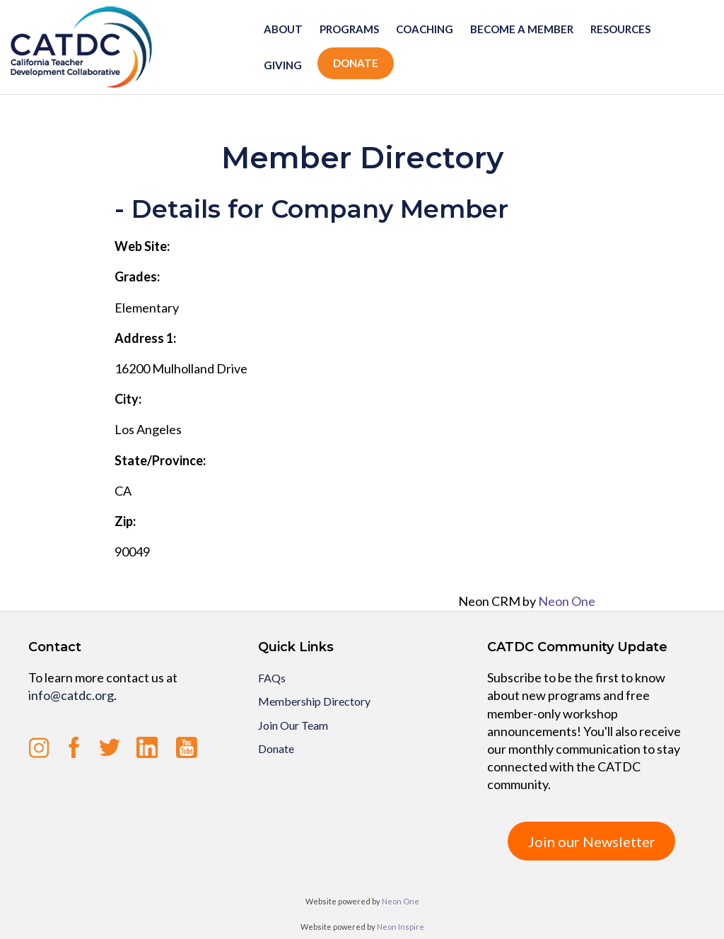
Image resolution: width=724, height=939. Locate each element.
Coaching (424, 29)
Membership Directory (314, 701)
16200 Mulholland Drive (181, 368)
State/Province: (160, 460)
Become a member (521, 29)
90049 (132, 551)
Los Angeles (148, 429)
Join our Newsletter (591, 841)
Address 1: (145, 338)
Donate (355, 63)
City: (128, 399)
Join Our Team (293, 725)
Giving (283, 65)
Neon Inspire (400, 926)
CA (123, 490)
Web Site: (142, 246)
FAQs (272, 677)
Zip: (125, 521)
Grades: (137, 276)
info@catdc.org (71, 695)
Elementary (147, 307)
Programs (349, 29)
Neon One (566, 601)
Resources (620, 29)
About (283, 29)
